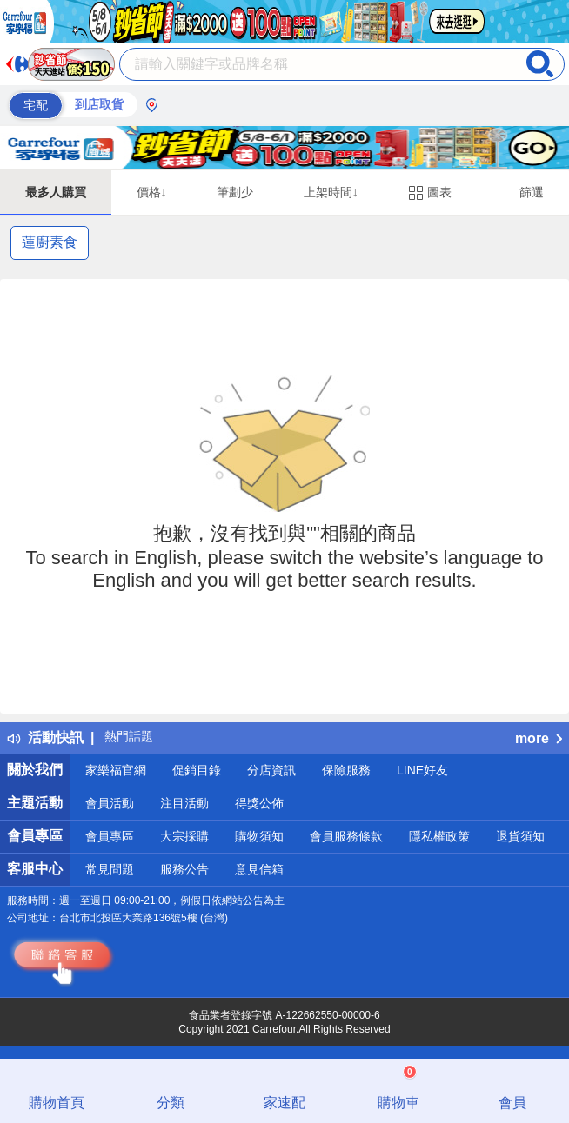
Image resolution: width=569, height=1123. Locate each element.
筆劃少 (235, 192)
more (538, 738)
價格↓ (152, 192)
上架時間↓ (331, 192)
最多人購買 (55, 192)
